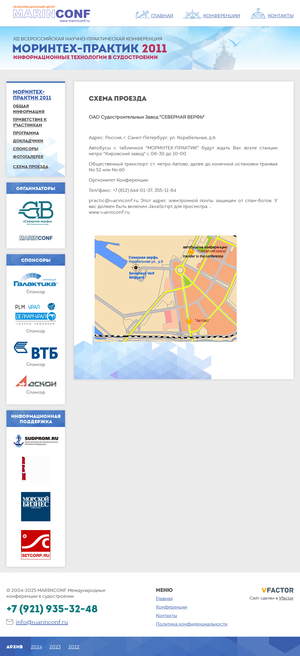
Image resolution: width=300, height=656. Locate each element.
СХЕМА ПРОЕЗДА (30, 166)
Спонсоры (25, 149)
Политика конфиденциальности (191, 623)
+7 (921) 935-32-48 (52, 608)
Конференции (171, 606)
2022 (73, 646)
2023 (55, 646)
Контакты (166, 615)
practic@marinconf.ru (113, 200)
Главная (164, 598)
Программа (26, 133)
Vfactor (286, 598)
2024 (36, 646)
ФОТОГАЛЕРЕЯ (28, 156)
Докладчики (28, 141)
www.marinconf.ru (109, 212)
